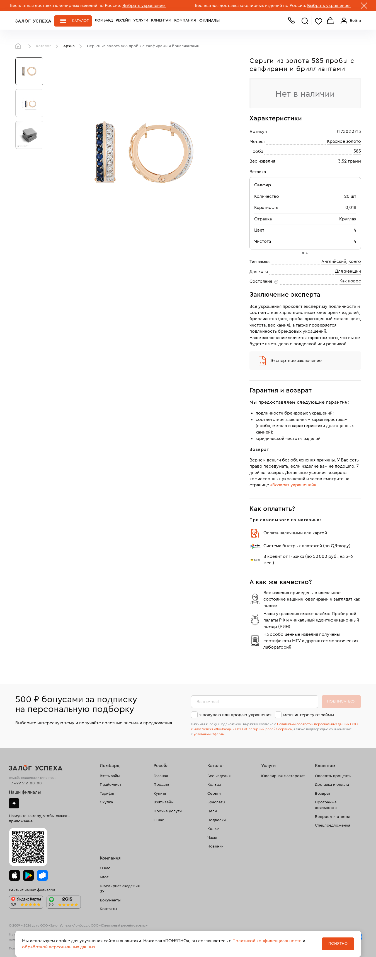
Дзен (14, 803)
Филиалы (208, 21)
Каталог (80, 21)
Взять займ (110, 776)
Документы (110, 900)
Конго (354, 261)
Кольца (214, 785)
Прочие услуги (168, 811)
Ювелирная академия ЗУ (120, 889)
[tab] (303, 253)
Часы (212, 838)
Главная (19, 46)
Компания (185, 21)
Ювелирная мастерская (283, 776)
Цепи (212, 811)
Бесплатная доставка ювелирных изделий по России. (65, 5)
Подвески (216, 820)
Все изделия (219, 776)
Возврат (322, 794)
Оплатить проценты (333, 776)
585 (357, 151)
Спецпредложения (332, 825)
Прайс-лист (110, 785)
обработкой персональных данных (58, 947)
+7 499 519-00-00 (25, 783)
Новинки (215, 846)
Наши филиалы (25, 792)
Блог (104, 877)
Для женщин (348, 271)
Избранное (318, 21)
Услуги (140, 21)
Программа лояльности (326, 805)
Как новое (350, 281)
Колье (213, 829)
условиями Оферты (209, 734)
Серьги (214, 794)
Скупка (106, 802)
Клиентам (161, 21)
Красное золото (344, 141)
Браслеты (216, 802)
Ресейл (123, 21)
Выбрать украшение (144, 5)
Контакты (108, 909)
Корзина (330, 21)
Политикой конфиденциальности (267, 941)
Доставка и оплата (332, 785)
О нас (159, 820)
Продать (161, 785)
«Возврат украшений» (293, 485)
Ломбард (104, 21)
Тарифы (107, 794)
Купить (160, 794)
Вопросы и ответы (332, 817)
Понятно (338, 944)
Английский (333, 261)
